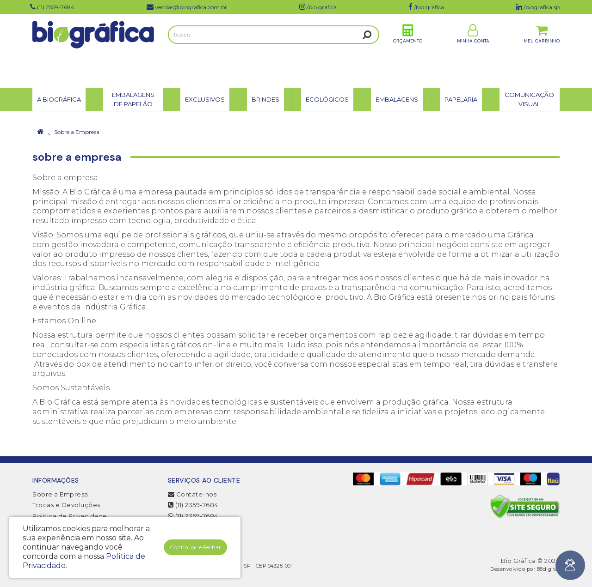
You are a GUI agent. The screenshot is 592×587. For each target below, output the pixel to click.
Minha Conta (473, 50)
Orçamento (407, 50)
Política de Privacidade (69, 516)
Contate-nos (192, 494)
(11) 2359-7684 (193, 504)
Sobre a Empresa (76, 131)
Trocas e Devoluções (66, 504)
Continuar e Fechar (195, 547)
